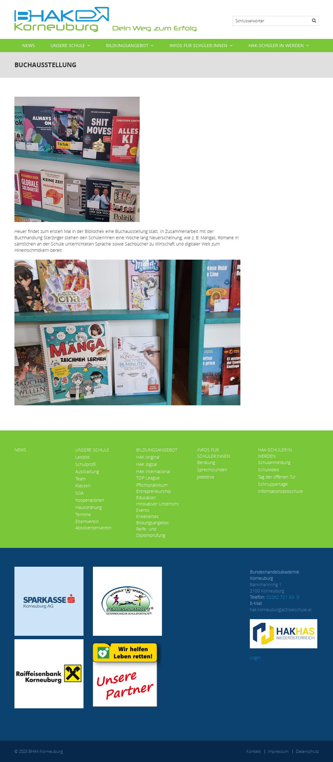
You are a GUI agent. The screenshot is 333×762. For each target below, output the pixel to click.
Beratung (206, 462)
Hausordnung (88, 507)
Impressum (278, 751)
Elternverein (87, 521)
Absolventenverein (93, 528)
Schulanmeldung (274, 462)
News (28, 45)
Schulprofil (85, 464)
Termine (83, 514)
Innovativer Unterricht (157, 504)
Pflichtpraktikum (152, 485)
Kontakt (253, 751)
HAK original (147, 457)
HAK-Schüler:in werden (276, 45)
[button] (127, 332)
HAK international (153, 471)
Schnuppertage (273, 484)
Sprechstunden (212, 470)
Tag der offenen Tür (277, 477)
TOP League (148, 478)
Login (255, 658)
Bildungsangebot (127, 45)
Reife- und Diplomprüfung (150, 532)
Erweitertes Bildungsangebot (152, 519)
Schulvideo (268, 470)
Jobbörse (205, 477)
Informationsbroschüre (280, 491)
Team (80, 479)
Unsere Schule (68, 45)
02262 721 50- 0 (282, 597)
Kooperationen (89, 500)
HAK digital (146, 464)
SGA (79, 493)
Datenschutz (307, 751)
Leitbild (82, 457)
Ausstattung (87, 471)
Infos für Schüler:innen (198, 45)
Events (142, 510)
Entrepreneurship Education (153, 494)
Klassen (82, 486)
